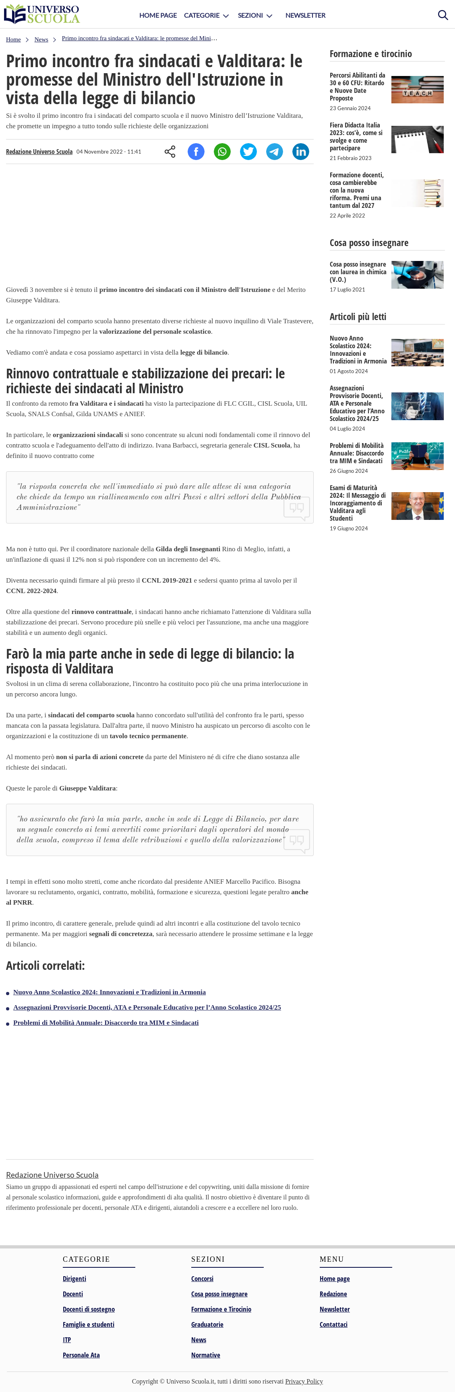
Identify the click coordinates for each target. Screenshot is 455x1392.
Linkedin (300, 151)
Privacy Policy (304, 1381)
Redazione (333, 1293)
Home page (335, 1278)
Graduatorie (207, 1324)
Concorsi (202, 1278)
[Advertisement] (160, 226)
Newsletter (305, 15)
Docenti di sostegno (89, 1309)
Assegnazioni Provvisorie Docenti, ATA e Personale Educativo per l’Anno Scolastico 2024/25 (147, 1007)
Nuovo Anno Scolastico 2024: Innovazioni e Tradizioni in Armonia (109, 992)
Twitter (248, 151)
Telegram (274, 151)
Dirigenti (74, 1278)
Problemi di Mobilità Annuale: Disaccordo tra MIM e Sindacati (106, 1023)
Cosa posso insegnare (219, 1293)
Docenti (73, 1293)
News (198, 1339)
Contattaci (333, 1324)
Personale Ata (81, 1354)
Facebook (196, 151)
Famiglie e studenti (88, 1324)
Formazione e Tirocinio (221, 1309)
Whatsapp (222, 151)
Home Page (158, 15)
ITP (67, 1339)
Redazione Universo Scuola (39, 151)
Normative (205, 1354)
